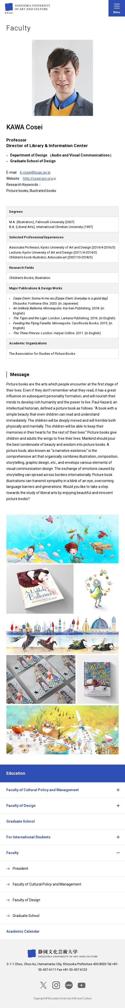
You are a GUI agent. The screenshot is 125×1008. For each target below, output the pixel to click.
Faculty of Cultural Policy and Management (42, 790)
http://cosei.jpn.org (38, 178)
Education (15, 773)
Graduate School (20, 821)
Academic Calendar (23, 931)
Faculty (12, 853)
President (20, 868)
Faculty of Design (21, 806)
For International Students (28, 837)
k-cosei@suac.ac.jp (35, 172)
